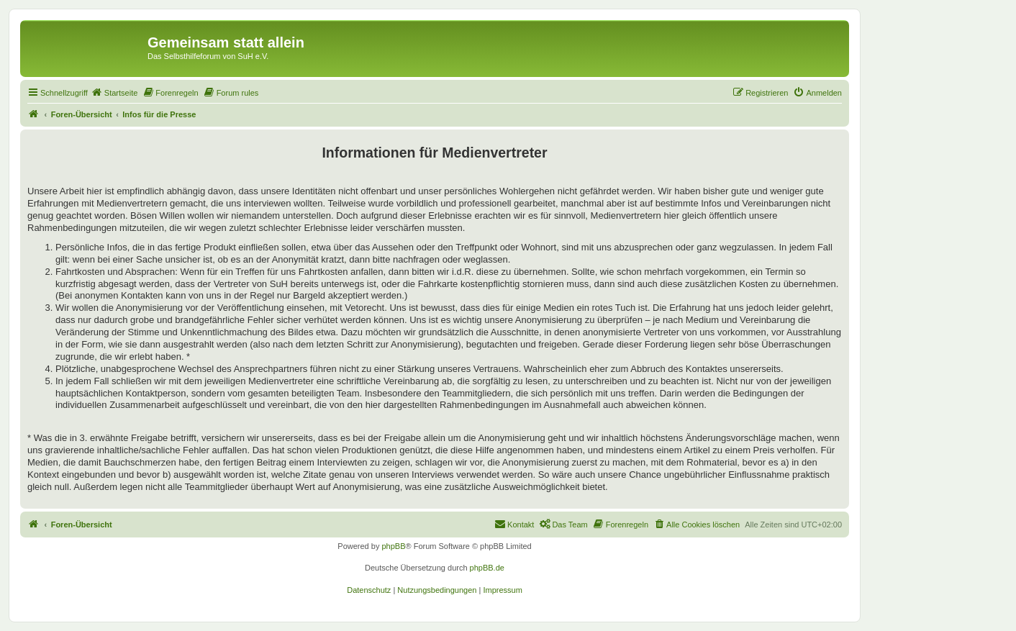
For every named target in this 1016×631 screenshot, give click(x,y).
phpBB (393, 546)
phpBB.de (487, 567)
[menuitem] (114, 92)
